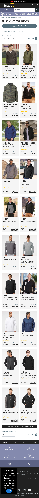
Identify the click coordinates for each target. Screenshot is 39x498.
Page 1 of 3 (32, 434)
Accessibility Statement (29, 479)
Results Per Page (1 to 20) (9, 431)
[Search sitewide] (24, 10)
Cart (34, 442)
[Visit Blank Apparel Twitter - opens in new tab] (19, 490)
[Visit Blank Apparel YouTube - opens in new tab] (29, 490)
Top (14, 442)
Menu (4, 9)
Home (24, 442)
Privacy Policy (9, 488)
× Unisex (22, 31)
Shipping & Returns (22, 472)
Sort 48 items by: (7, 35)
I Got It (9, 491)
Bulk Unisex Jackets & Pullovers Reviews (19, 427)
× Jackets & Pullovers (9, 31)
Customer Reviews (29, 472)
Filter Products (19, 26)
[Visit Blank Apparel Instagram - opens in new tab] (24, 490)
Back (5, 442)
